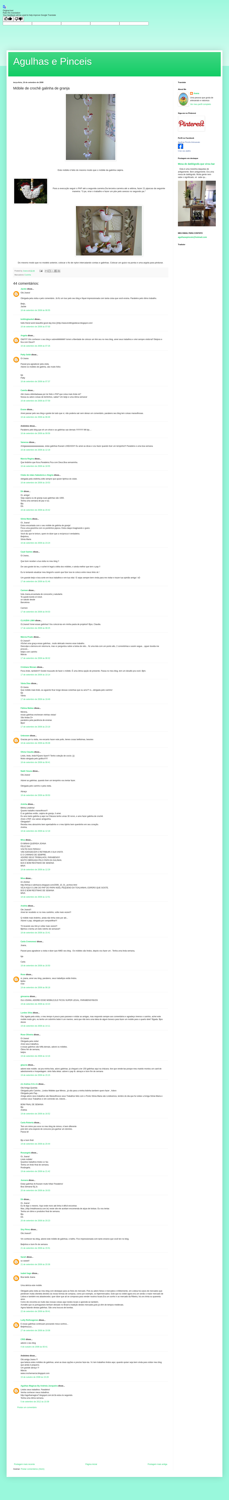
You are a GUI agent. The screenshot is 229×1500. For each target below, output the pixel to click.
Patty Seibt (26, 355)
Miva (23, 840)
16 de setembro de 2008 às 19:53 (35, 482)
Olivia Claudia (27, 752)
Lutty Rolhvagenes (29, 1320)
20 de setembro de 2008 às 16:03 (35, 1190)
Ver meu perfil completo (200, 104)
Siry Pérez (25, 1229)
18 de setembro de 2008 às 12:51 (35, 897)
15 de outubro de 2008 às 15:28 (35, 1377)
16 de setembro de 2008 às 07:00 (35, 326)
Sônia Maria (26, 519)
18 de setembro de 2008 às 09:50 (35, 795)
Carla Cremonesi (28, 941)
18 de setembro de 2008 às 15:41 (35, 933)
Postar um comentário (27, 1407)
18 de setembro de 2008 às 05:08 (35, 743)
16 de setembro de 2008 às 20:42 (35, 510)
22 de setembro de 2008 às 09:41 (35, 1311)
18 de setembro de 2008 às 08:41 (35, 762)
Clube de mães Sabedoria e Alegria (37, 475)
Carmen (24, 590)
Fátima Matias (27, 708)
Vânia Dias (26, 683)
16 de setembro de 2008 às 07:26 (35, 346)
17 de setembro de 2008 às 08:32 (35, 658)
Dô (22, 491)
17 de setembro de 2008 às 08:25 (35, 628)
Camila (24, 390)
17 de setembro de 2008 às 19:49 (35, 699)
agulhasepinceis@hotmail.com (192, 237)
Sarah (23, 1257)
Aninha (24, 804)
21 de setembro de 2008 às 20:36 (35, 1264)
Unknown (25, 736)
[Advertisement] (90, 1436)
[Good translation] (8, 19)
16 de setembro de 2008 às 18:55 (35, 466)
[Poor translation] (18, 19)
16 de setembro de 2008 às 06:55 (35, 310)
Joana (196, 93)
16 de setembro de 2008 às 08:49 (35, 417)
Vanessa (25, 442)
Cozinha (27, 275)
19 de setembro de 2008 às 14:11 (35, 1026)
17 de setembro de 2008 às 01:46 (35, 581)
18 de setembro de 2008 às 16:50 (35, 965)
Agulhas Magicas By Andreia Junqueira (39, 1386)
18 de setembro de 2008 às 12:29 (35, 869)
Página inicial (91, 1464)
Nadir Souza (26, 771)
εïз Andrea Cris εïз (29, 1084)
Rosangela (26, 1153)
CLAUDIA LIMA (28, 620)
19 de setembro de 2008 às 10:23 (35, 1004)
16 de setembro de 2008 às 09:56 (35, 433)
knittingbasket (27, 319)
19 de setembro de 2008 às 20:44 (35, 1144)
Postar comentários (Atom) (32, 1469)
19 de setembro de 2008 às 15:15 (35, 1075)
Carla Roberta (27, 1122)
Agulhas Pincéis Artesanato (189, 142)
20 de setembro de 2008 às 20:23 (35, 1220)
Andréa (24, 906)
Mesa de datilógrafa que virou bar (196, 164)
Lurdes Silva (26, 1013)
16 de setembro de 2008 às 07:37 (35, 381)
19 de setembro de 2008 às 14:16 (35, 1056)
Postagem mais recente (24, 1464)
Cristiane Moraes (29, 667)
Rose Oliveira (27, 1034)
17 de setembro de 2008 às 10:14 (35, 675)
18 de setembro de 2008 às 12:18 (35, 831)
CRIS (23, 1339)
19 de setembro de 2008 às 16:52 (35, 1114)
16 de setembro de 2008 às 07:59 (35, 401)
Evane (23, 409)
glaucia (24, 1065)
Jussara (24, 1180)
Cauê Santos (27, 552)
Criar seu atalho (184, 151)
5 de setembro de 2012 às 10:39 (35, 1402)
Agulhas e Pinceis (52, 61)
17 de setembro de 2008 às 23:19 (35, 727)
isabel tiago (26, 1273)
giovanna (25, 996)
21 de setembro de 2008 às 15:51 (35, 1248)
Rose (23, 974)
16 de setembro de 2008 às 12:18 (35, 450)
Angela (24, 335)
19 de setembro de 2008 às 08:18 (35, 987)
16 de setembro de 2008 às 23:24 (35, 543)
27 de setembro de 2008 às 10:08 (35, 1330)
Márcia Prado (27, 637)
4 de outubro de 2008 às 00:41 (34, 1347)
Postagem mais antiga (157, 1464)
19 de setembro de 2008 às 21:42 (35, 1171)
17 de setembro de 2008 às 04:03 (35, 612)
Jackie (24, 289)
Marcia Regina (27, 459)
